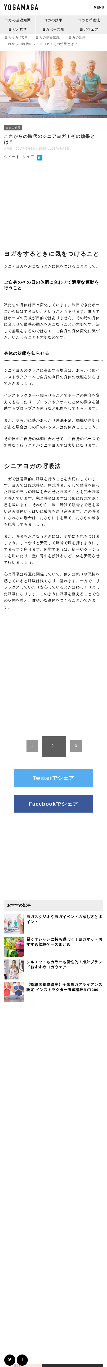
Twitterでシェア (53, 778)
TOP (16, 37)
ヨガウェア (89, 29)
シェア (28, 157)
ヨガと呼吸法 (89, 20)
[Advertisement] (53, 206)
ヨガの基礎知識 (18, 20)
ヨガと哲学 (17, 29)
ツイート (12, 157)
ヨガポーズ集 (53, 29)
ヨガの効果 (53, 20)
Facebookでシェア (53, 804)
